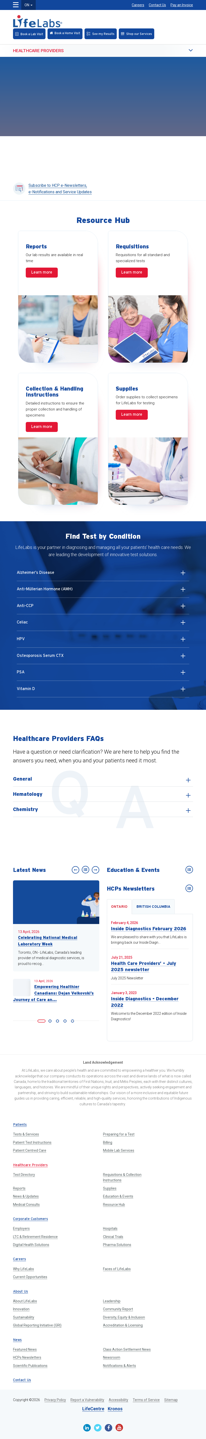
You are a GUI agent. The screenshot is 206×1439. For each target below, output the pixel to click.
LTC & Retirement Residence (35, 1237)
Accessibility (118, 1400)
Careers (138, 5)
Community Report (118, 1309)
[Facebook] (108, 1428)
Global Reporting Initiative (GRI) (37, 1325)
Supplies (109, 1188)
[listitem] (103, 779)
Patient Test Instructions (32, 1142)
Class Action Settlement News (127, 1349)
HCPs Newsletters (27, 1357)
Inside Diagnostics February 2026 (148, 928)
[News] (85, 869)
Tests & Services (26, 1134)
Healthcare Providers (38, 50)
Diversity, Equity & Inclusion (124, 1317)
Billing (107, 1142)
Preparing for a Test (118, 1134)
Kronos (115, 1408)
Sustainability (23, 1317)
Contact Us (157, 5)
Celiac (102, 624)
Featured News (25, 1349)
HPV (102, 641)
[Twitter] (98, 1428)
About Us (20, 1291)
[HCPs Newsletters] (189, 888)
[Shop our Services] (136, 33)
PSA (102, 674)
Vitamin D (102, 691)
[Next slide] (95, 870)
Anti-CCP (102, 608)
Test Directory (24, 1175)
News (17, 1340)
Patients (20, 1125)
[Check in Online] (65, 33)
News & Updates (26, 1196)
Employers (21, 1229)
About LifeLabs (25, 1301)
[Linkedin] (87, 1428)
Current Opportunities (30, 1277)
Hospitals (110, 1229)
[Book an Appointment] (29, 33)
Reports (19, 1188)
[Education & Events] (189, 869)
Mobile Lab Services (118, 1150)
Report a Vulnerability (87, 1400)
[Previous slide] (75, 870)
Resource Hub (114, 1205)
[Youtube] (119, 1427)
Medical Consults (26, 1205)
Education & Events (118, 1196)
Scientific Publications (30, 1366)
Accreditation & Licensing (123, 1325)
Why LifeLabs (23, 1269)
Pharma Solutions (117, 1245)
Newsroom (111, 1357)
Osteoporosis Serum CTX (102, 657)
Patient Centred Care (29, 1150)
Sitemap (171, 1400)
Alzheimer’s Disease (102, 574)
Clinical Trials (113, 1237)
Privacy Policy (55, 1400)
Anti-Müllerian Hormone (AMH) (102, 591)
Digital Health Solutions (31, 1245)
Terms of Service (146, 1400)
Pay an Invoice (181, 5)
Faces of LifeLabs (117, 1269)
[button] (180, 51)
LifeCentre (93, 1408)
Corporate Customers (30, 1219)
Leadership (111, 1301)
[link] (42, 1021)
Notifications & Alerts (119, 1366)
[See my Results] (100, 33)
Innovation (21, 1309)
